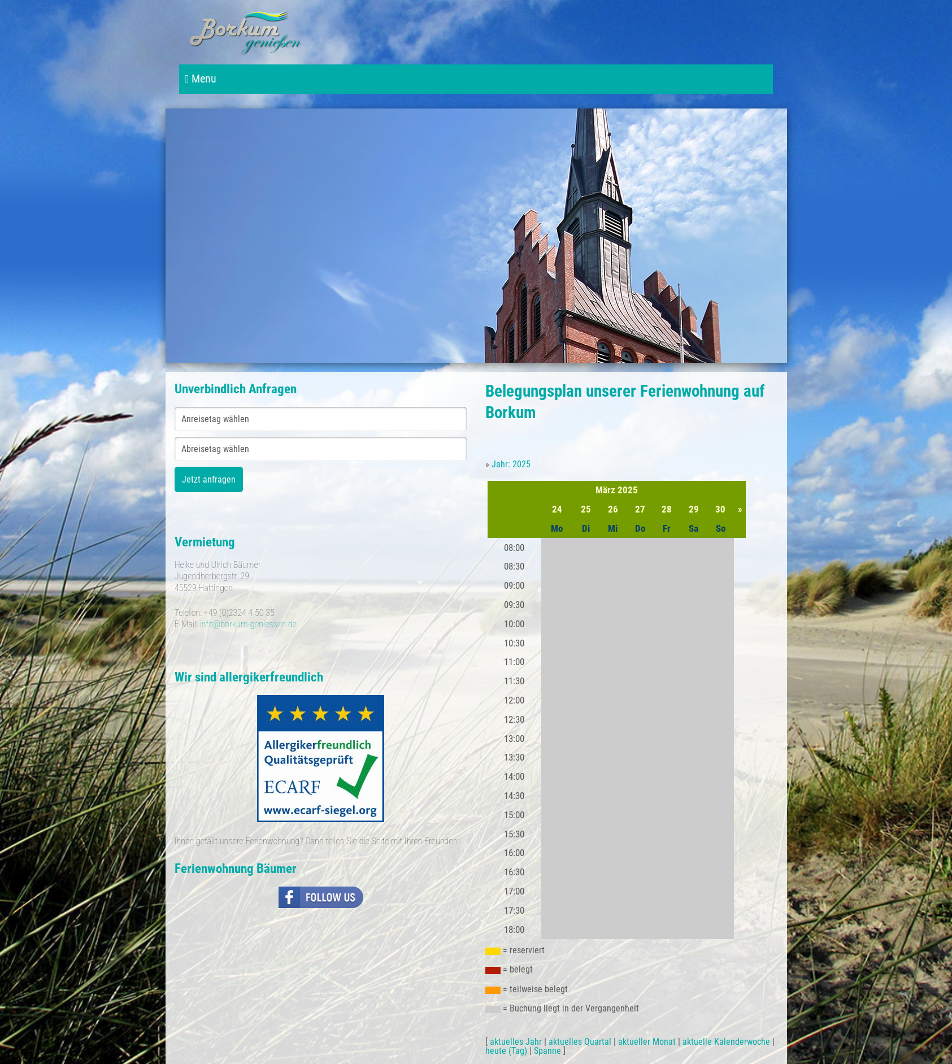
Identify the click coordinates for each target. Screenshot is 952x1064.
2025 (628, 490)
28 (667, 509)
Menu (200, 78)
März (605, 490)
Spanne (547, 1050)
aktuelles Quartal (580, 1041)
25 (586, 509)
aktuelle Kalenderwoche (726, 1041)
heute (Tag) (506, 1050)
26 (613, 509)
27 (640, 509)
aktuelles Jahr (516, 1041)
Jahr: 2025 (511, 464)
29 (694, 509)
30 (720, 509)
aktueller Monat (647, 1041)
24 (557, 509)
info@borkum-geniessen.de (248, 624)
